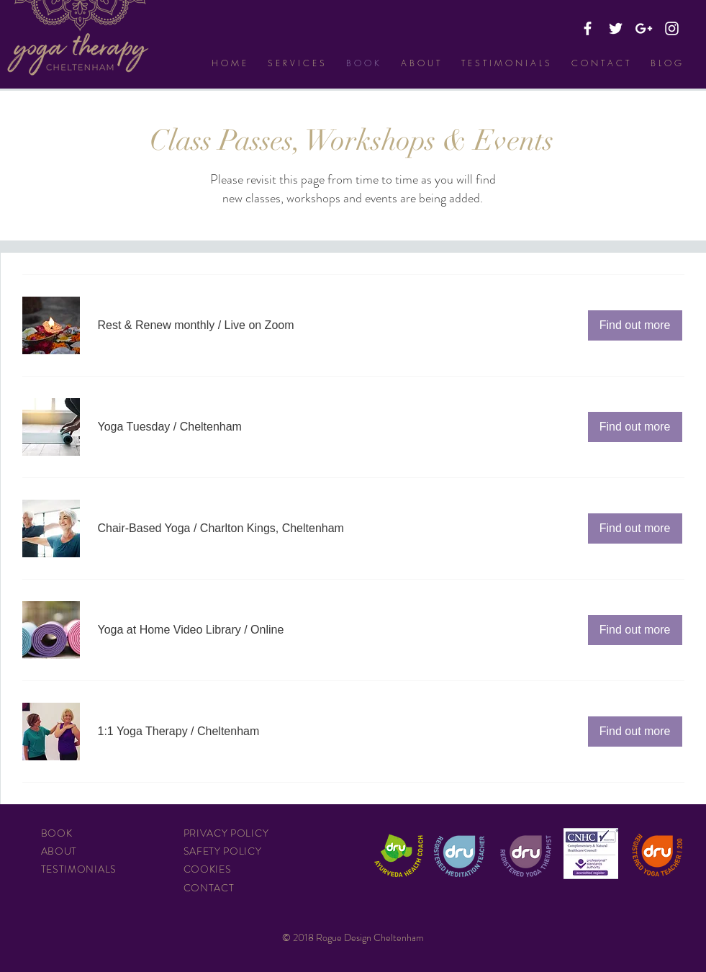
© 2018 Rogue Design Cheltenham (353, 937)
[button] (156, 325)
